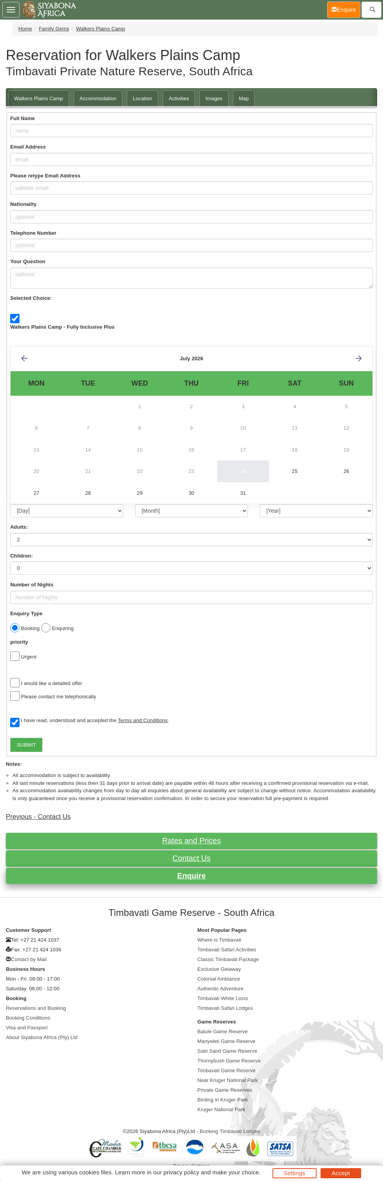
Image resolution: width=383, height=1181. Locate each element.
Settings (294, 1173)
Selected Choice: (31, 298)
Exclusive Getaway (219, 969)
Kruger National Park (222, 1109)
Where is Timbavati (219, 940)
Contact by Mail (28, 959)
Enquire (191, 875)
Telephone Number (33, 233)
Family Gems (54, 29)
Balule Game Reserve (223, 1031)
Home (25, 29)
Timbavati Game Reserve (227, 1070)
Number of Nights (31, 585)
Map (244, 98)
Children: (21, 556)
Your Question (27, 261)
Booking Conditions (28, 1018)
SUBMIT (26, 745)
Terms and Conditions (143, 720)
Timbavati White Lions (223, 998)
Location (142, 98)
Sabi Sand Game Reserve (227, 1051)
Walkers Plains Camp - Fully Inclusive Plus (62, 327)
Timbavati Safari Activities (227, 950)
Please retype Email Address (45, 176)
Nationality (23, 204)
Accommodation (98, 98)
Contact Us (191, 858)
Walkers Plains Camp (100, 29)
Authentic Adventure (221, 989)
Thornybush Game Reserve (229, 1061)
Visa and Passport (27, 1027)
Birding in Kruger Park (223, 1100)
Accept (341, 1173)
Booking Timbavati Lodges (230, 1131)
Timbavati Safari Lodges (225, 1008)
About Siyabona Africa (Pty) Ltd (42, 1037)
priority (19, 642)
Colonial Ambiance (219, 979)
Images (213, 98)
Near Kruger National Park (228, 1080)
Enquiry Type (26, 613)
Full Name (22, 118)
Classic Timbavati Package (228, 959)
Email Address (28, 147)
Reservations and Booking (36, 1008)
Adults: (19, 527)
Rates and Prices (191, 840)
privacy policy (181, 1172)
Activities (179, 98)
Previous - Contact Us (38, 816)
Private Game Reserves (225, 1090)
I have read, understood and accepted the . (89, 720)
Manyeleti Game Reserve (227, 1041)
